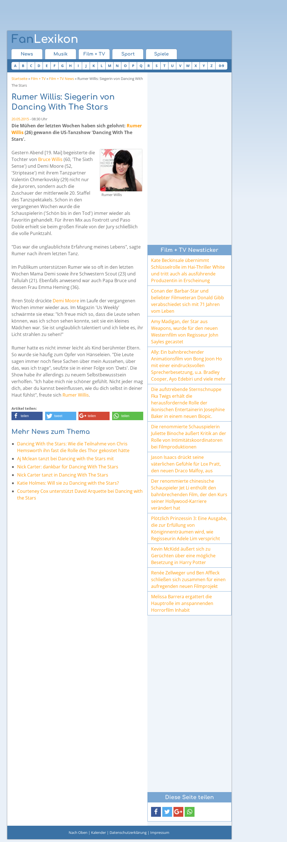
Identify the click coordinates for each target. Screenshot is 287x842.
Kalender (98, 832)
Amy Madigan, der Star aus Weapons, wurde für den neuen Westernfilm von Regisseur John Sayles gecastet (184, 331)
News (27, 54)
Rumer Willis (76, 395)
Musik (61, 54)
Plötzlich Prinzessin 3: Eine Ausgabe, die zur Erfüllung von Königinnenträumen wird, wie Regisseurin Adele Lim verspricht (189, 528)
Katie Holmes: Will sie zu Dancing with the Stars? (68, 483)
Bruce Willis (50, 159)
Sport (128, 54)
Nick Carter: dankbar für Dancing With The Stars (67, 467)
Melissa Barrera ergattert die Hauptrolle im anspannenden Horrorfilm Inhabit (182, 603)
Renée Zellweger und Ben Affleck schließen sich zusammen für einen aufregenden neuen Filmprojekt (188, 579)
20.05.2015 (20, 118)
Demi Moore (66, 301)
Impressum (159, 832)
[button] (27, 416)
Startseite (19, 78)
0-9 (221, 65)
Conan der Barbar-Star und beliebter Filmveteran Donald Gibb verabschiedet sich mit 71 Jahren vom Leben (187, 301)
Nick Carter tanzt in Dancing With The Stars (62, 475)
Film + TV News (61, 78)
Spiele (161, 54)
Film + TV (94, 54)
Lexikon (44, 39)
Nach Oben (78, 832)
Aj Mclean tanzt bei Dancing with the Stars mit (65, 458)
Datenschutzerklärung (128, 832)
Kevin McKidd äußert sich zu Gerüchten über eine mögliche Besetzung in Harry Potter (183, 555)
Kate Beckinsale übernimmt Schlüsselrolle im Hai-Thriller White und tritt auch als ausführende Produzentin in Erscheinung (188, 270)
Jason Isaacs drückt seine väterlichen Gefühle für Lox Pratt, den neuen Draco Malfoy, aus (186, 464)
